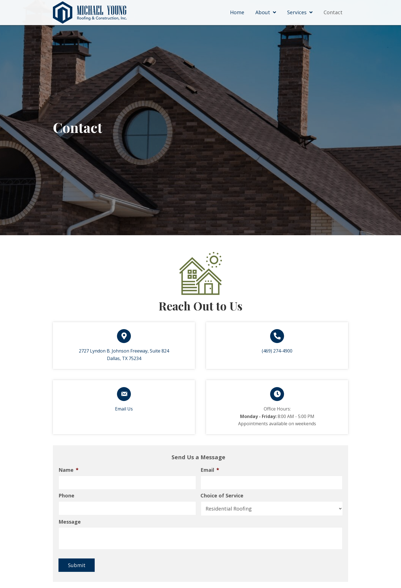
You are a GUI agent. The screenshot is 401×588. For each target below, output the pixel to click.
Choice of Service (221, 496)
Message (69, 522)
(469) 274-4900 (277, 351)
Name (68, 470)
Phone (66, 496)
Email (209, 470)
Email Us (124, 409)
